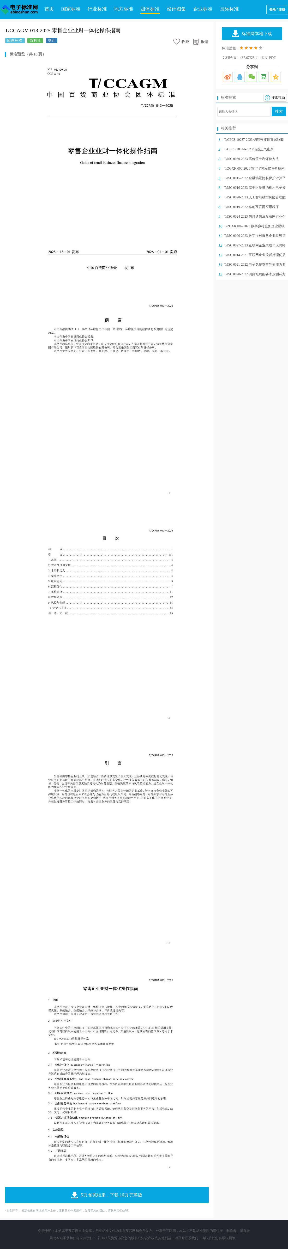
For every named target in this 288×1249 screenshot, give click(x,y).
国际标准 (229, 9)
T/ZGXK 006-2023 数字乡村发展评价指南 (254, 168)
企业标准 (202, 9)
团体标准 (150, 9)
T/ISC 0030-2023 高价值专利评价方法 (251, 159)
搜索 (279, 111)
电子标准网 (19, 9)
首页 (49, 9)
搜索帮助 (278, 97)
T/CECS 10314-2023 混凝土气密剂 (249, 149)
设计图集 (176, 9)
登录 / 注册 (277, 9)
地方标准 (123, 9)
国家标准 (70, 9)
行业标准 (97, 9)
